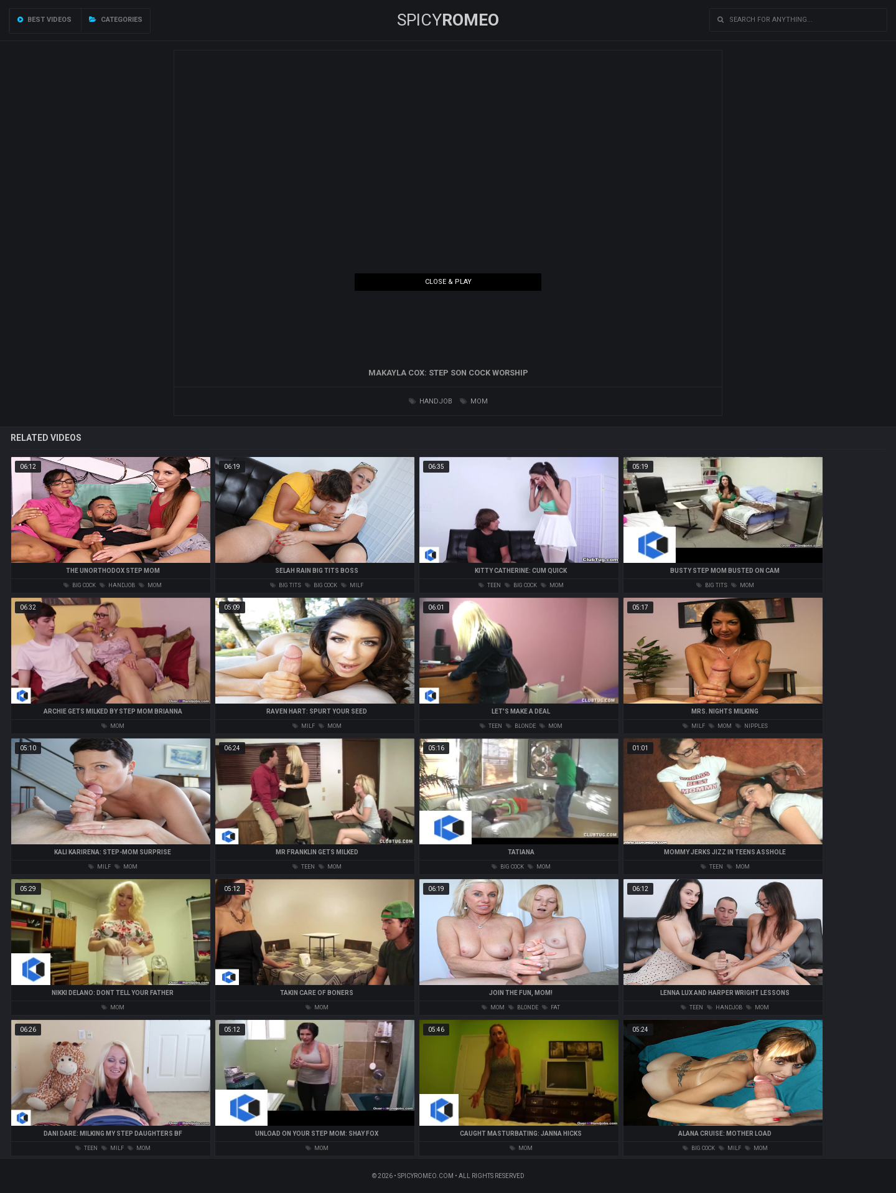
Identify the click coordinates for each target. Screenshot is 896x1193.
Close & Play (448, 282)
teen (489, 585)
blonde (521, 726)
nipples (751, 726)
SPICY (448, 20)
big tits (285, 585)
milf (352, 585)
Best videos (44, 20)
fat (551, 1007)
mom (474, 401)
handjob (430, 401)
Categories (115, 20)
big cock (79, 585)
